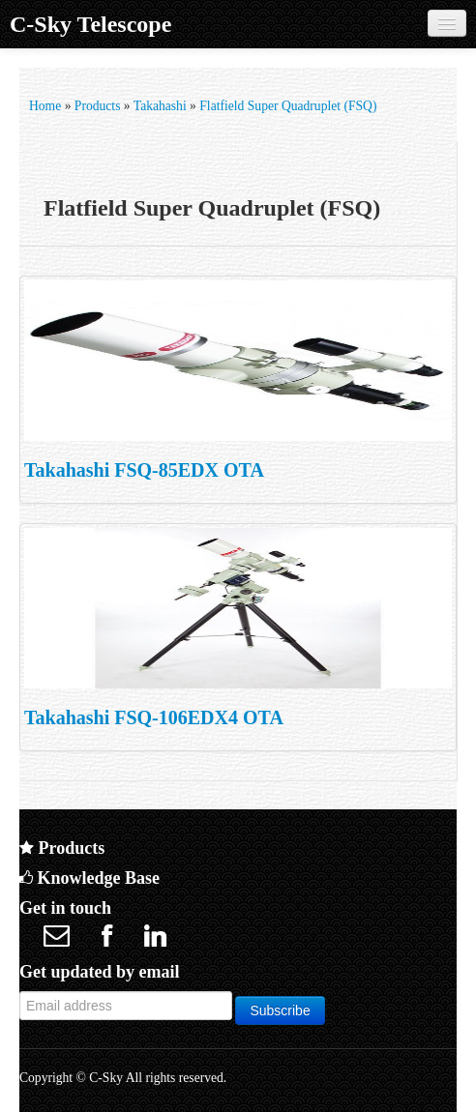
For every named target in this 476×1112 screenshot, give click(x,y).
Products (97, 106)
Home (45, 106)
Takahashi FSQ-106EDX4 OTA (153, 717)
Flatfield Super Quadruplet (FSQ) (287, 106)
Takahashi (160, 106)
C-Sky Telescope (90, 24)
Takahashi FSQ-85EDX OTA (144, 470)
